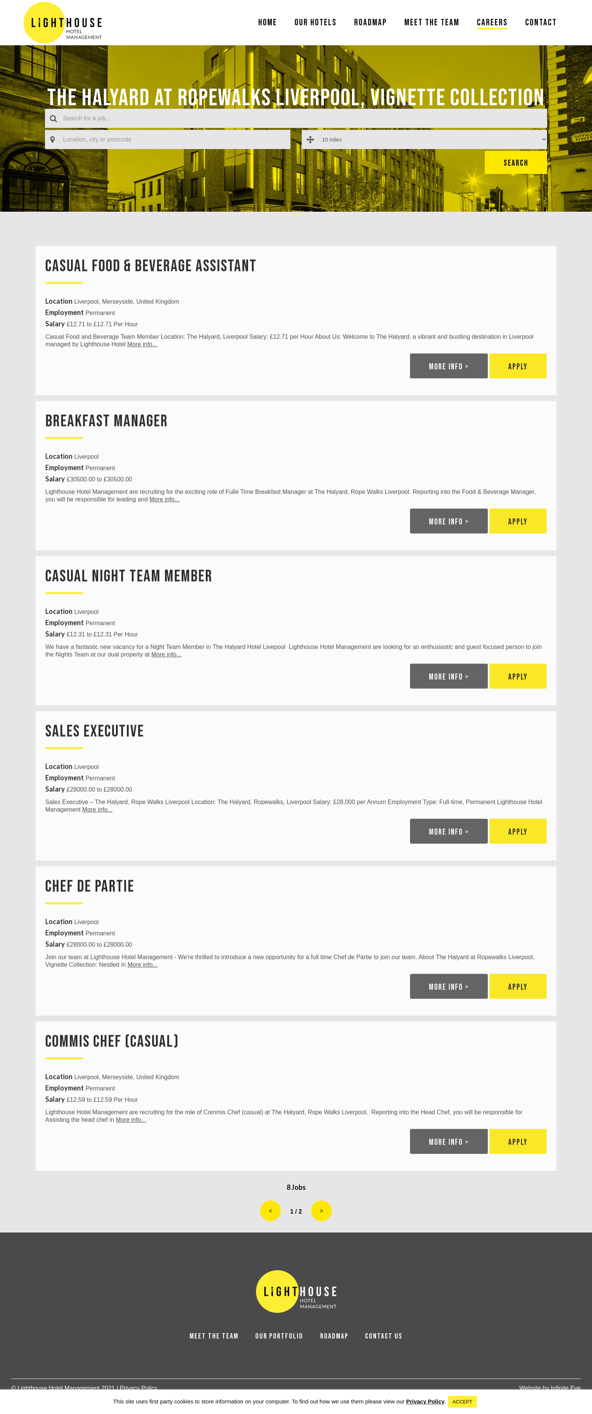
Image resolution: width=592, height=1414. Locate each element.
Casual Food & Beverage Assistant (151, 293)
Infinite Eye (566, 1388)
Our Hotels (315, 22)
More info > (449, 394)
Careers (492, 22)
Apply (518, 394)
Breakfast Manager (106, 448)
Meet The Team (431, 22)
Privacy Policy (425, 1401)
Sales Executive (94, 758)
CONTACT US (383, 1336)
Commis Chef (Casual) (112, 1069)
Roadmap (370, 22)
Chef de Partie (89, 913)
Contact (541, 22)
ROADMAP (334, 1336)
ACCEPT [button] (463, 1402)
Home (267, 22)
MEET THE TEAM (214, 1336)
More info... (142, 371)
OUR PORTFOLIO (279, 1336)
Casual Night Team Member (129, 603)
